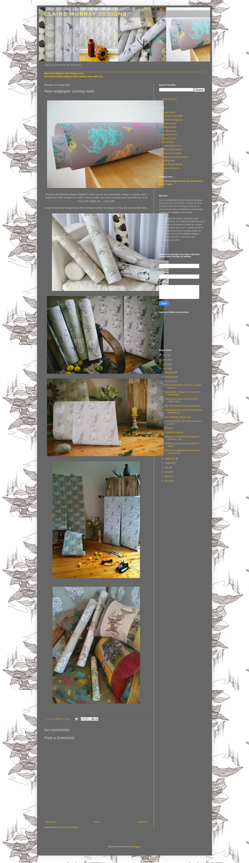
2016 (165, 355)
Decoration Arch (169, 134)
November (170, 377)
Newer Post (50, 822)
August (168, 463)
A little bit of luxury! (174, 432)
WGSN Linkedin (169, 123)
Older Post (142, 822)
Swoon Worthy (169, 112)
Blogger (136, 846)
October (169, 381)
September (170, 458)
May (167, 476)
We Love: (169, 428)
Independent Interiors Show (175, 157)
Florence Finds (169, 138)
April (167, 481)
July (167, 467)
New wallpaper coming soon (178, 417)
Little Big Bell (168, 161)
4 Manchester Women (172, 149)
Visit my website (169, 99)
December (170, 372)
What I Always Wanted (172, 164)
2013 (165, 368)
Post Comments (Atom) (67, 827)
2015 (165, 359)
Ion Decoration (169, 131)
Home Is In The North (172, 153)
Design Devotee (169, 127)
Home (96, 822)
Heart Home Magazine (172, 120)
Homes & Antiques (170, 168)
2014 (165, 364)
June (167, 472)
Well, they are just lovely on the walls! (182, 406)
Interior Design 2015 (171, 146)
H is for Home (168, 142)
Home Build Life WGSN (172, 116)
